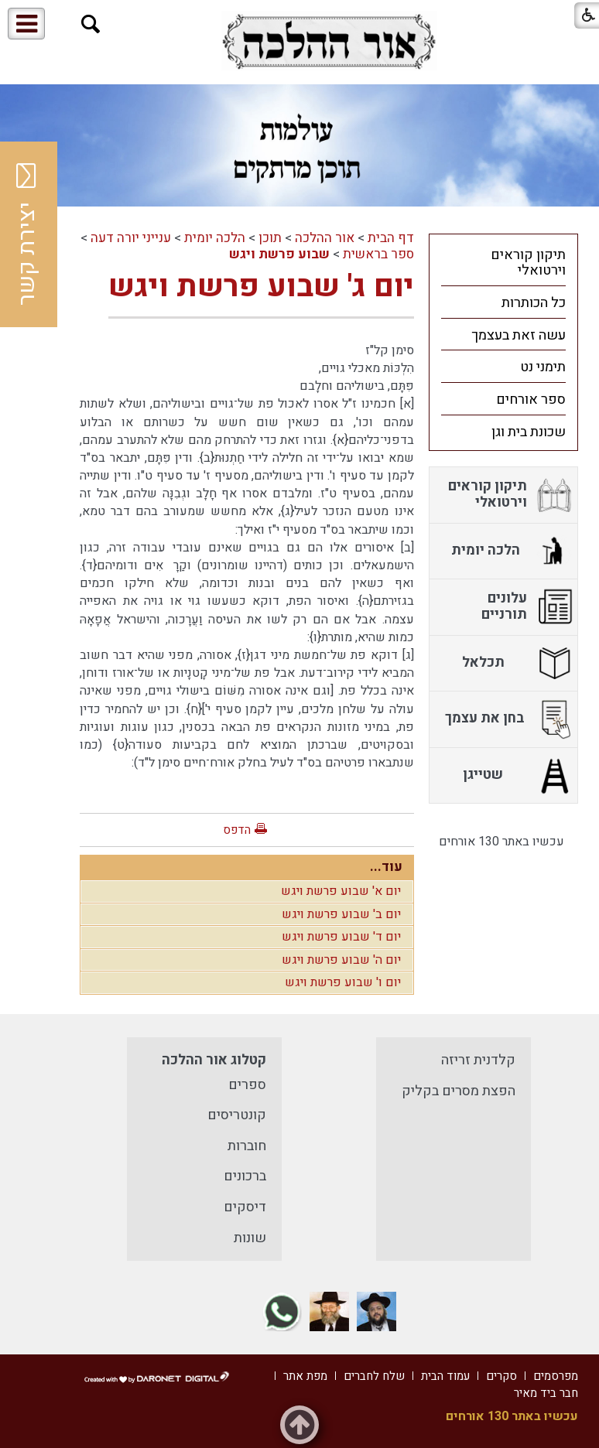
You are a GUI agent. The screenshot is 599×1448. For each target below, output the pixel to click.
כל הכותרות (533, 302)
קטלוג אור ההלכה (214, 1060)
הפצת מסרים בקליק (458, 1091)
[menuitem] (503, 262)
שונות (250, 1238)
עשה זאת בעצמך (518, 335)
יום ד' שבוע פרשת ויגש (341, 936)
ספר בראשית (378, 254)
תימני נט (543, 367)
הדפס (237, 829)
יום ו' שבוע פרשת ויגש (343, 982)
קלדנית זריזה (478, 1060)
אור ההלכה (324, 238)
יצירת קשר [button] (27, 234)
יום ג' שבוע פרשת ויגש (261, 286)
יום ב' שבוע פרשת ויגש (341, 914)
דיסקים (245, 1207)
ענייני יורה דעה (131, 238)
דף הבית (391, 238)
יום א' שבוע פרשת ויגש (341, 891)
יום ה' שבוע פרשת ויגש (341, 960)
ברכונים (245, 1176)
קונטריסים (236, 1115)
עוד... (386, 866)
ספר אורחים (531, 399)
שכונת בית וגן (528, 432)
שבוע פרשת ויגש (279, 254)
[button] (91, 24)
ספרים (247, 1084)
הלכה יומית (214, 238)
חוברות (247, 1146)
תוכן (270, 238)
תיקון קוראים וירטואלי (528, 263)
